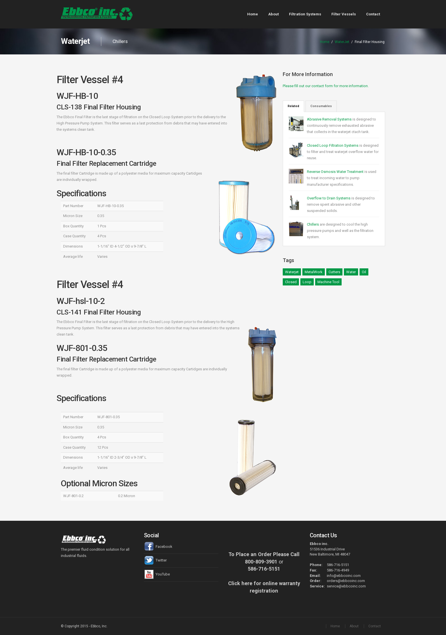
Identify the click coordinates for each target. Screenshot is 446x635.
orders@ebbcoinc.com (346, 581)
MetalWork (314, 272)
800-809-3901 (261, 562)
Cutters (334, 272)
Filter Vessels (343, 14)
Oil (364, 272)
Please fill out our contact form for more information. (326, 86)
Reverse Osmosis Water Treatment (335, 172)
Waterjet (292, 272)
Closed (291, 282)
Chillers (313, 224)
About (273, 14)
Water (351, 272)
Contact (373, 14)
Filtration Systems (305, 14)
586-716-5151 (264, 569)
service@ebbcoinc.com (346, 586)
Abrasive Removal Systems (329, 119)
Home (252, 14)
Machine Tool (328, 282)
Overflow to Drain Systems (328, 198)
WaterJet (342, 42)
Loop (307, 282)
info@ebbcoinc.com (344, 575)
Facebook (158, 546)
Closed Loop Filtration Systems (333, 145)
